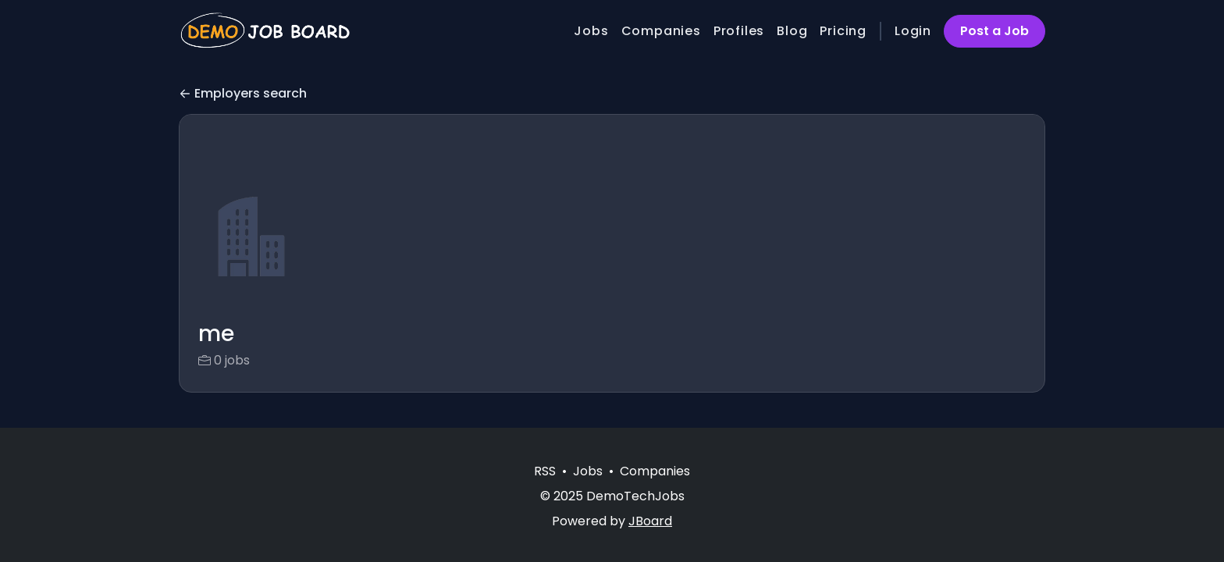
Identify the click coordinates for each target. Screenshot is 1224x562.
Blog (792, 31)
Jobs (591, 31)
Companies (661, 31)
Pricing (843, 31)
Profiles (738, 31)
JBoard (650, 521)
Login (913, 31)
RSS (545, 471)
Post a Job (994, 31)
